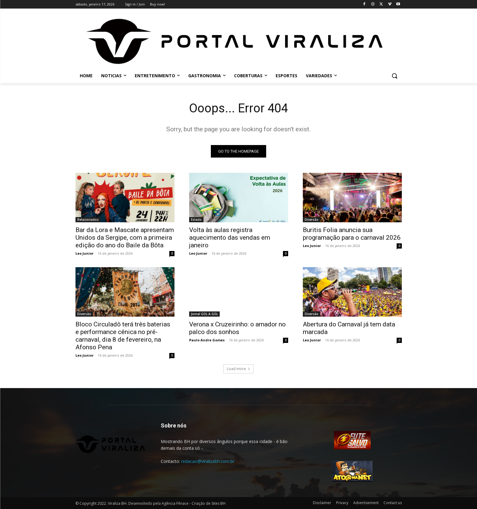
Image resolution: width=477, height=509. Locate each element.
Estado (196, 219)
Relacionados (88, 219)
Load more (238, 368)
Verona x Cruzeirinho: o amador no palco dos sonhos (237, 328)
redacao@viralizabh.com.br (207, 461)
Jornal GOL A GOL (204, 314)
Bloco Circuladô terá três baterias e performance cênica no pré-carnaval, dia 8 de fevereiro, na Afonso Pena (122, 336)
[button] (394, 75)
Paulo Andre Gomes (207, 340)
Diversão (311, 219)
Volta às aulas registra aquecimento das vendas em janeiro (229, 237)
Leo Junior (84, 253)
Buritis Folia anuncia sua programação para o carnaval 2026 (352, 233)
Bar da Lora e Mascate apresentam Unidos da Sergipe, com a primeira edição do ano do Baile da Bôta (124, 237)
